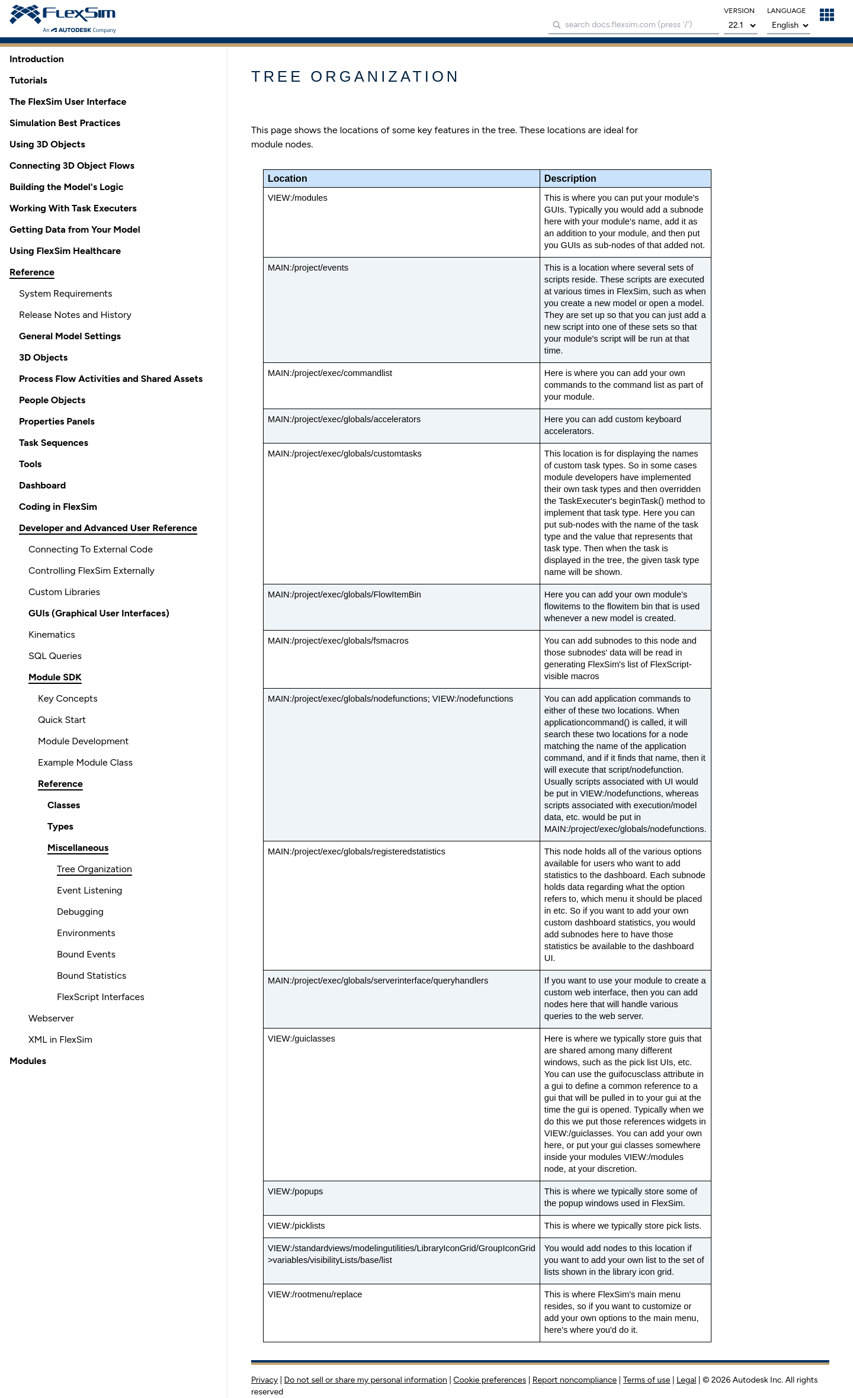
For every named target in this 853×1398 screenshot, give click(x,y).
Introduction (36, 59)
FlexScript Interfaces (101, 996)
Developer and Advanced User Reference (108, 528)
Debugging (80, 911)
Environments (86, 933)
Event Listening (89, 890)
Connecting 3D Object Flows (71, 165)
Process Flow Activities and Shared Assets (111, 378)
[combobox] (634, 25)
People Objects (52, 400)
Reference (31, 272)
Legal (686, 1380)
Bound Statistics (91, 975)
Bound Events (86, 954)
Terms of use (647, 1380)
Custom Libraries (64, 591)
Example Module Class (85, 762)
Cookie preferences (489, 1380)
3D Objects (43, 357)
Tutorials (28, 80)
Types (60, 826)
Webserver (51, 1018)
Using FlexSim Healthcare (65, 250)
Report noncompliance (575, 1380)
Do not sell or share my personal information (365, 1380)
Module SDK (55, 677)
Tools (30, 464)
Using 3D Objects (47, 144)
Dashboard (42, 485)
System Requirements (66, 293)
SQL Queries (55, 655)
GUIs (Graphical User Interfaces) (98, 613)
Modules (27, 1060)
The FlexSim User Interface (67, 101)
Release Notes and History (75, 314)
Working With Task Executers (73, 208)
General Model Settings (70, 336)
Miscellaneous (77, 847)
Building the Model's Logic (66, 186)
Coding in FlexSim (58, 506)
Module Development (83, 741)
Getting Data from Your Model (74, 229)
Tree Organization (94, 869)
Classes (63, 805)
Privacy (264, 1380)
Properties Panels (57, 421)
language (786, 11)
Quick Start (62, 719)
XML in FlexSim (60, 1039)
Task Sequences (53, 442)
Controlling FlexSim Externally (91, 570)
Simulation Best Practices (64, 122)
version (739, 11)
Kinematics (51, 634)
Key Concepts (68, 698)
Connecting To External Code (90, 549)
